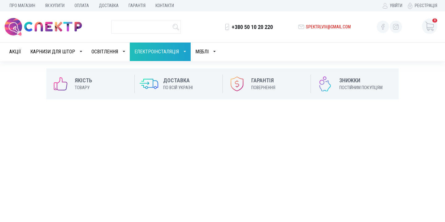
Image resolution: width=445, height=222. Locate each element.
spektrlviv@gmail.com (328, 26)
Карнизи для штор (52, 52)
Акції (15, 52)
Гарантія (137, 5)
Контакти (164, 5)
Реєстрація (426, 5)
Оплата (81, 5)
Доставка (109, 5)
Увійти (396, 5)
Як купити (55, 5)
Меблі (202, 52)
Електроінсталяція (156, 52)
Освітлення (104, 52)
